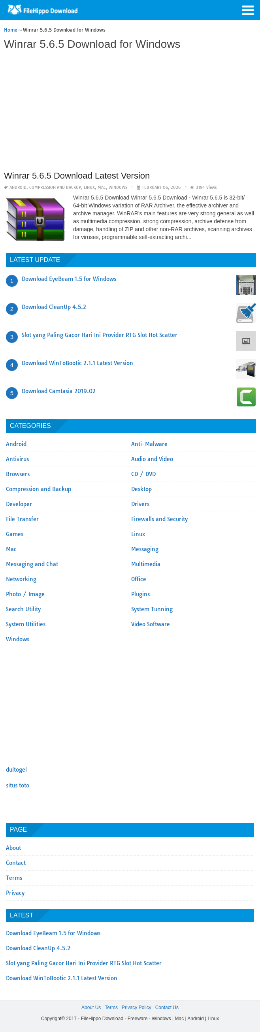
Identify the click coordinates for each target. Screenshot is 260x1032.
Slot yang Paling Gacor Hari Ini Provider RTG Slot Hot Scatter (99, 335)
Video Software (150, 624)
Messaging (144, 549)
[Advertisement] (129, 111)
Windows (118, 187)
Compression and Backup (55, 187)
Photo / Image (25, 594)
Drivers (140, 504)
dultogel (16, 769)
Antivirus (17, 459)
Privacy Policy (136, 1007)
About (13, 847)
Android (17, 187)
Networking (21, 579)
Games (14, 534)
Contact (16, 862)
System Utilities (25, 624)
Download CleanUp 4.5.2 (54, 307)
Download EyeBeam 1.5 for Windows (69, 278)
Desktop (141, 489)
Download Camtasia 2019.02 (59, 391)
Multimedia (145, 564)
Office (138, 579)
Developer (19, 504)
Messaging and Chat (32, 564)
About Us (91, 1007)
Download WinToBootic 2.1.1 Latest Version (77, 363)
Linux (89, 187)
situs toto (17, 785)
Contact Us (167, 1007)
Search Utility (23, 609)
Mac (102, 187)
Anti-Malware (149, 444)
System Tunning (152, 609)
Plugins (140, 594)
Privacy (15, 892)
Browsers (18, 474)
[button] (248, 9)
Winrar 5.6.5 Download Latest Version (77, 176)
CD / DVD (143, 474)
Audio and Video (152, 459)
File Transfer (22, 519)
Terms (14, 877)
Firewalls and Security (159, 519)
